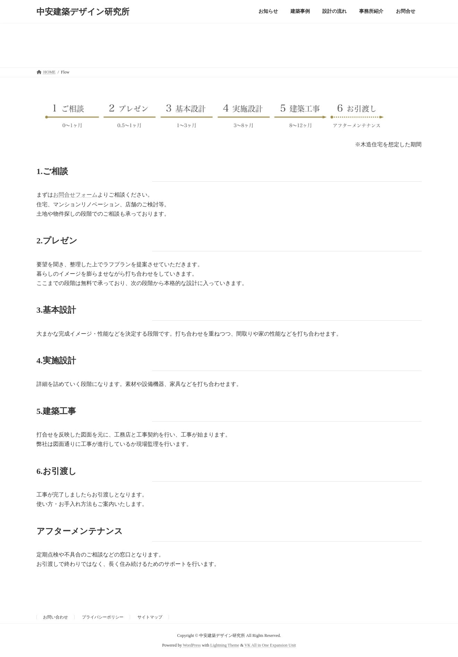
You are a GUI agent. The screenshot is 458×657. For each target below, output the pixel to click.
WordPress (192, 645)
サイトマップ (149, 617)
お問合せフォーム (75, 195)
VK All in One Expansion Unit (270, 645)
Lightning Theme (224, 645)
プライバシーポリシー (103, 617)
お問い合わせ (55, 617)
